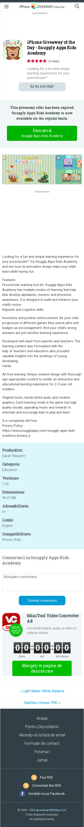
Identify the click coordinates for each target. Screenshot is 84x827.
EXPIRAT (42, 87)
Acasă (42, 718)
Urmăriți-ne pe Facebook (46, 794)
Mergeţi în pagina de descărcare (42, 668)
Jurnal (42, 760)
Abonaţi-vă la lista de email (42, 735)
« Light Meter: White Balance (42, 691)
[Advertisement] (42, 26)
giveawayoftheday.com (51, 810)
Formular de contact (42, 743)
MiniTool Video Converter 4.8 (53, 618)
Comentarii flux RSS (46, 786)
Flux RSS (46, 777)
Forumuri (42, 751)
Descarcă (42, 133)
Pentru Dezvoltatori (42, 726)
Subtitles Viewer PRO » (42, 703)
